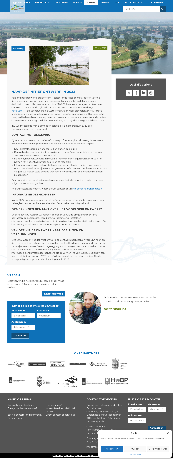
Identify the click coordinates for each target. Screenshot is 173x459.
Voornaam (53, 307)
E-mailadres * (19, 307)
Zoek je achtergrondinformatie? (24, 415)
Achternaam (18, 318)
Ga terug (18, 48)
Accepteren (112, 448)
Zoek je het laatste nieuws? (22, 409)
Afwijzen (135, 448)
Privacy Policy (135, 454)
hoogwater (17, 111)
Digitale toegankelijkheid (20, 405)
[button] (167, 433)
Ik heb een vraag (73, 290)
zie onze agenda (95, 422)
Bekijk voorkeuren (158, 448)
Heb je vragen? (54, 405)
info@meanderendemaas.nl (87, 188)
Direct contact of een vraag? (61, 415)
